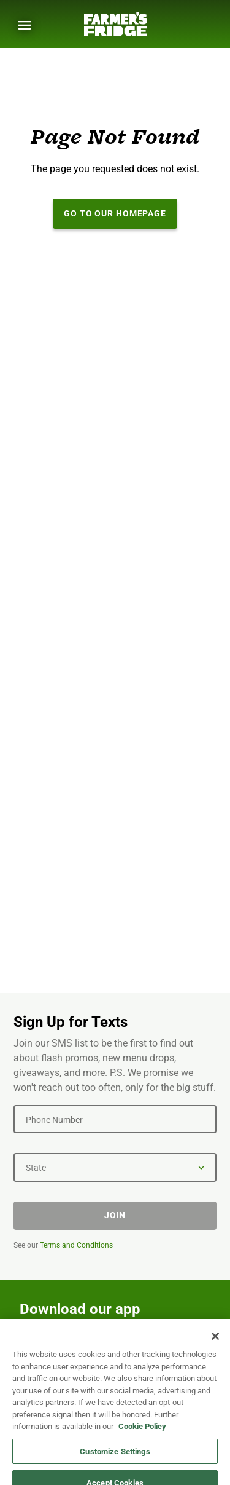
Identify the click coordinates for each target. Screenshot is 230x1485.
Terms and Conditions (76, 1245)
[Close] (215, 1368)
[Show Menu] (24, 25)
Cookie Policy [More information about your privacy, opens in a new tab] (142, 1458)
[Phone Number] (115, 1119)
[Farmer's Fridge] (115, 24)
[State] (115, 1167)
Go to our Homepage (115, 213)
